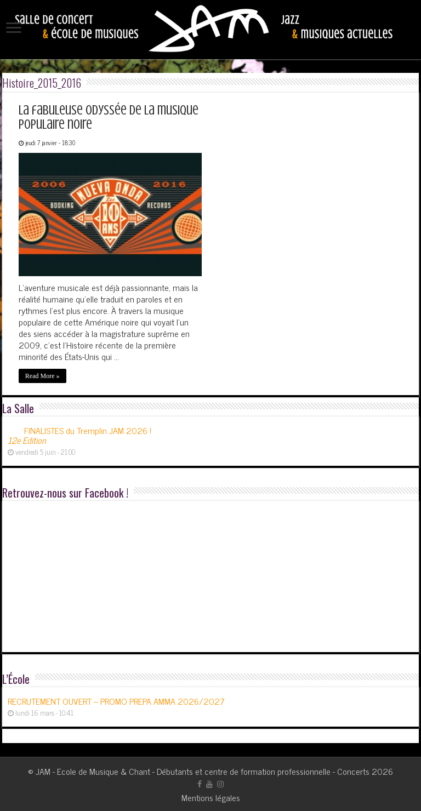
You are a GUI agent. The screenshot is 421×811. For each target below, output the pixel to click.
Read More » (42, 376)
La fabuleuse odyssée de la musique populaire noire (108, 117)
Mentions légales (210, 797)
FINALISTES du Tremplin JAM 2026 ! (79, 435)
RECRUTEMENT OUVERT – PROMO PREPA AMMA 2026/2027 (116, 701)
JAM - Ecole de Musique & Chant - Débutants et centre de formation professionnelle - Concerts (202, 771)
